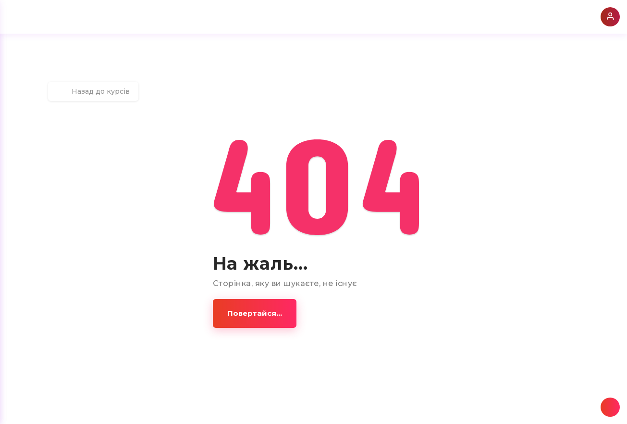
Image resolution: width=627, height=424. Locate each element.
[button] (254, 313)
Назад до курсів (93, 91)
